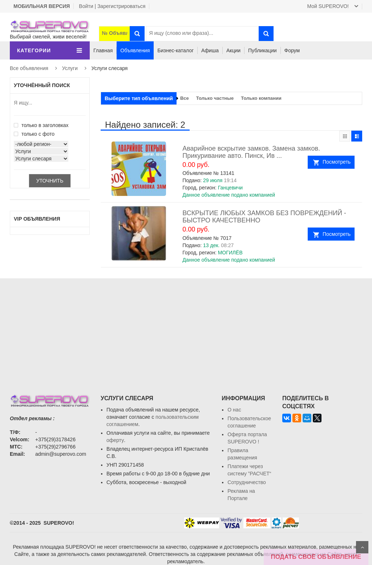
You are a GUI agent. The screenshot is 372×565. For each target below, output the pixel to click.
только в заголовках (41, 125)
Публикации (262, 50)
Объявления (135, 50)
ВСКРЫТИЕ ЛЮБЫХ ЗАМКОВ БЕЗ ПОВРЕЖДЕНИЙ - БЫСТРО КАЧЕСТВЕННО (264, 216)
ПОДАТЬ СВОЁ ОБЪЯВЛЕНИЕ (316, 556)
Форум (292, 50)
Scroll (362, 547)
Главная (103, 50)
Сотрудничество (246, 482)
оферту (115, 440)
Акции (233, 50)
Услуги (70, 68)
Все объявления (29, 68)
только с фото (34, 134)
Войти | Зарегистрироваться (112, 6)
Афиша (210, 50)
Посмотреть (337, 162)
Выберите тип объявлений (139, 98)
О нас (234, 410)
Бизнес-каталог (175, 50)
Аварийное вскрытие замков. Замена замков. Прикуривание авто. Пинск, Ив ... (251, 152)
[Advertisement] (186, 329)
